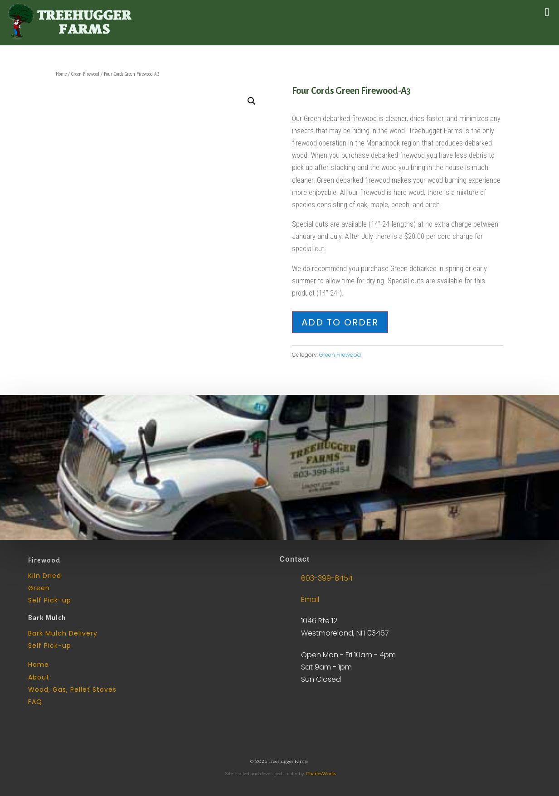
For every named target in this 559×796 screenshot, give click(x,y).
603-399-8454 (327, 578)
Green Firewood (85, 73)
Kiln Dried (44, 575)
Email (310, 599)
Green (39, 587)
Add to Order (340, 322)
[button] (251, 101)
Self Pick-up (49, 600)
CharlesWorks (321, 774)
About (38, 677)
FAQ (35, 701)
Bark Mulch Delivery (62, 633)
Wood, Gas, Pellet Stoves (72, 689)
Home (61, 73)
